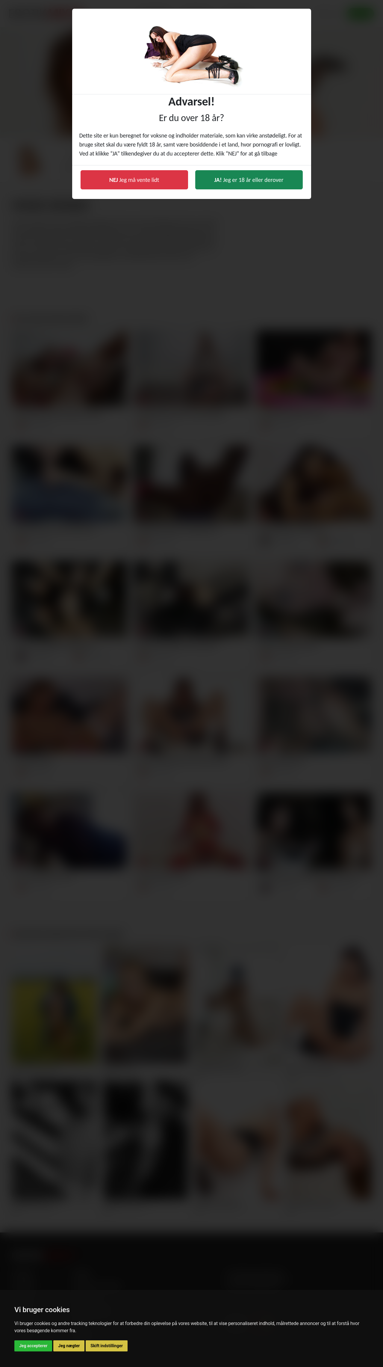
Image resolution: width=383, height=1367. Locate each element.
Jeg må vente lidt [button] (134, 179)
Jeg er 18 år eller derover (249, 179)
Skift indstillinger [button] (106, 1345)
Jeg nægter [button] (69, 1345)
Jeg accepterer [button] (33, 1345)
